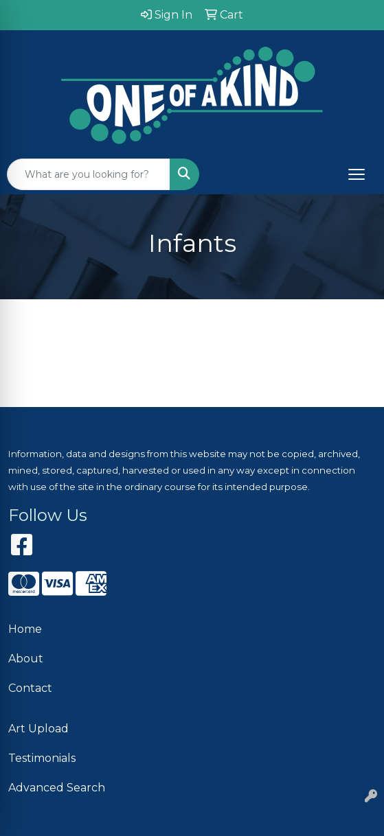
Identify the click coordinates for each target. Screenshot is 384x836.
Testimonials (42, 758)
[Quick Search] (88, 174)
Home (25, 629)
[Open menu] (356, 174)
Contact (30, 688)
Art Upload (38, 728)
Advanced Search (56, 787)
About (25, 658)
